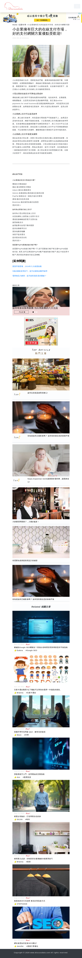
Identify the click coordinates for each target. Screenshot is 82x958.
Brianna (20, 693)
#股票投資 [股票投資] (27, 777)
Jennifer (20, 946)
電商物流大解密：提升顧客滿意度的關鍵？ (29, 276)
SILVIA (20, 819)
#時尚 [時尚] (27, 819)
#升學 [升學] (26, 735)
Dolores (26, 38)
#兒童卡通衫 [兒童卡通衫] (31, 693)
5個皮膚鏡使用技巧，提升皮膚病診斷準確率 (29, 271)
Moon (19, 735)
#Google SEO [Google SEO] (31, 650)
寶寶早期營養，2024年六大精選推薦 (27, 266)
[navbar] (77, 6)
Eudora (20, 650)
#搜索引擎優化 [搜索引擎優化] (32, 946)
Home (14, 25)
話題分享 (22, 25)
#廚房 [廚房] (28, 862)
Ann (18, 777)
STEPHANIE (22, 904)
